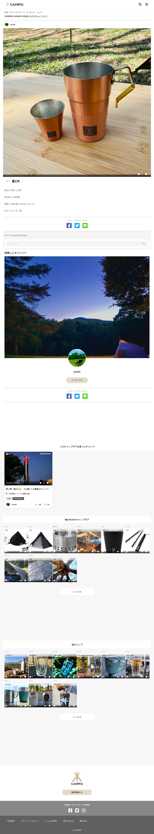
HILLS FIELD (32, 655)
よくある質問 (51, 821)
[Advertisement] (77, 422)
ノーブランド (8, 655)
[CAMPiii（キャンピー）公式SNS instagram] (84, 810)
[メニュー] (146, 4)
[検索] (140, 4)
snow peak (8, 684)
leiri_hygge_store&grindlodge (85, 655)
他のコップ (77, 644)
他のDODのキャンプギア (77, 519)
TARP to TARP (57, 655)
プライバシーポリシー (30, 821)
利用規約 (11, 821)
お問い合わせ (68, 821)
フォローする (77, 380)
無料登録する (77, 792)
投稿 (143, 243)
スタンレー (32, 684)
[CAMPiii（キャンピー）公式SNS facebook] (70, 810)
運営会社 (83, 821)
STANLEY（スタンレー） (108, 655)
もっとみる (77, 592)
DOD (6, 530)
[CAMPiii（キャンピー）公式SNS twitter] (77, 810)
